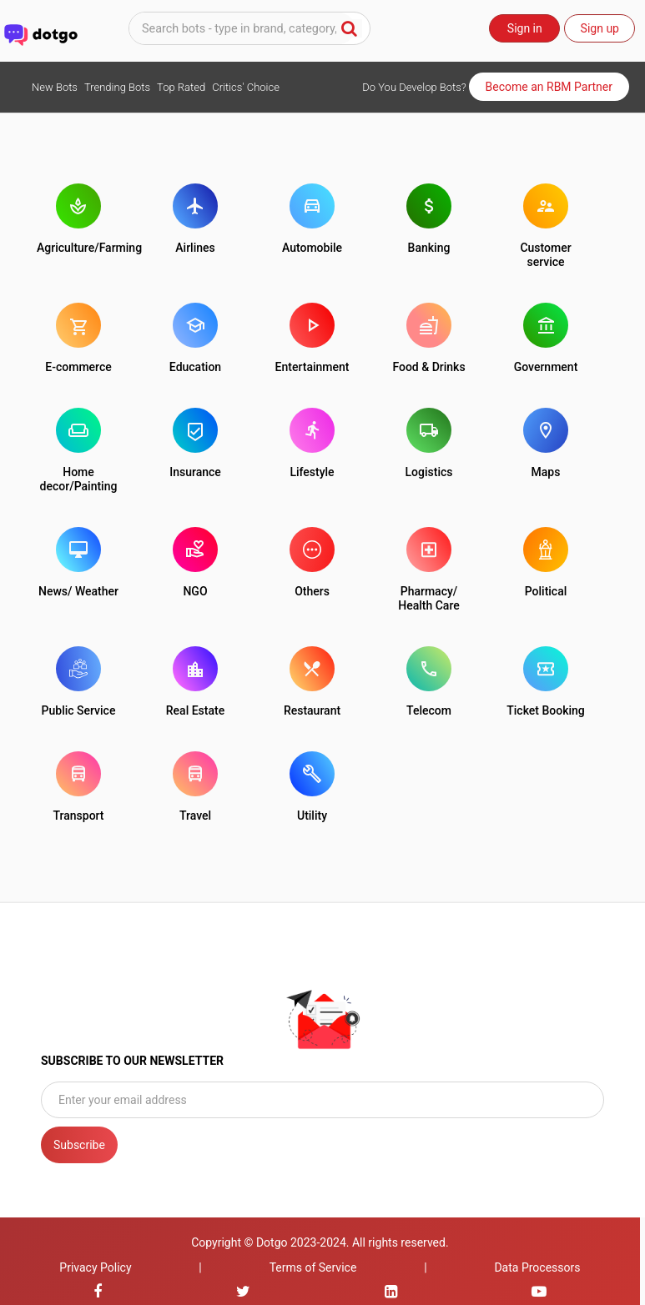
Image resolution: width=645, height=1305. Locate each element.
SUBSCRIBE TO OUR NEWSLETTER (132, 1060)
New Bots (55, 87)
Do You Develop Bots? (414, 87)
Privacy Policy (95, 1267)
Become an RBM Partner (549, 86)
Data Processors (537, 1267)
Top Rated (181, 87)
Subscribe (79, 1145)
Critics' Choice (246, 87)
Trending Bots (117, 87)
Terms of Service (313, 1267)
